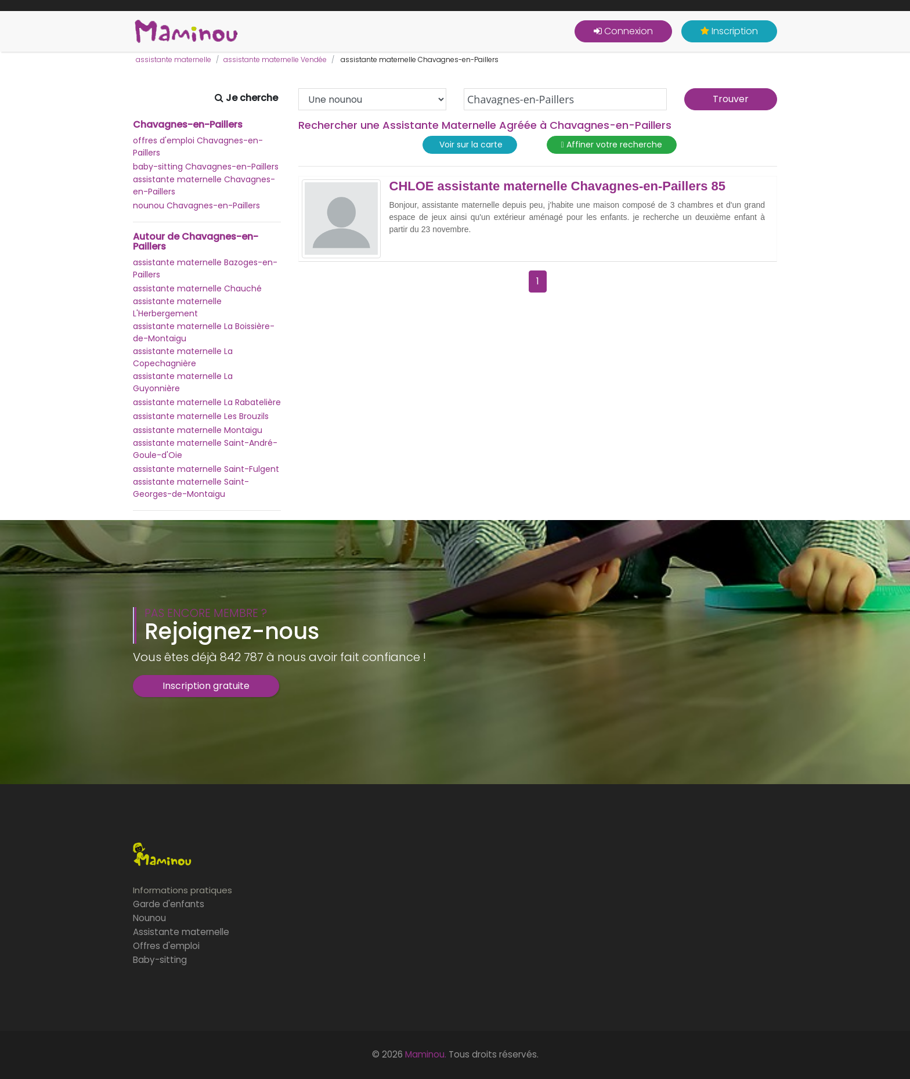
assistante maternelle (173, 59)
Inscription (729, 31)
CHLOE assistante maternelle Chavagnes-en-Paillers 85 (557, 186)
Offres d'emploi (166, 946)
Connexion (623, 31)
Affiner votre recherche (611, 145)
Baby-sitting (160, 960)
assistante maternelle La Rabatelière (207, 402)
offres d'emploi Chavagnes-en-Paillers (198, 146)
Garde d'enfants (168, 904)
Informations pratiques (182, 890)
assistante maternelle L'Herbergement (177, 307)
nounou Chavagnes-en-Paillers (196, 205)
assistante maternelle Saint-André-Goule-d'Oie (205, 449)
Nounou (149, 918)
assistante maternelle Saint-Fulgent (206, 469)
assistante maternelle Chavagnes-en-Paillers (204, 185)
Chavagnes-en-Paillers (188, 125)
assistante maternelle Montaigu (197, 430)
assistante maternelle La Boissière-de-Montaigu (204, 332)
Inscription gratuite (206, 685)
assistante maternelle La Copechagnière (183, 357)
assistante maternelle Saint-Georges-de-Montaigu (191, 488)
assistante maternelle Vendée (275, 59)
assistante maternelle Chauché (197, 288)
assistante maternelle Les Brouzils (201, 416)
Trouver (731, 99)
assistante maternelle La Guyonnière (183, 382)
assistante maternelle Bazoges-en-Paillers (205, 268)
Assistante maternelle (181, 932)
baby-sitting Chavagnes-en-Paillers (206, 166)
